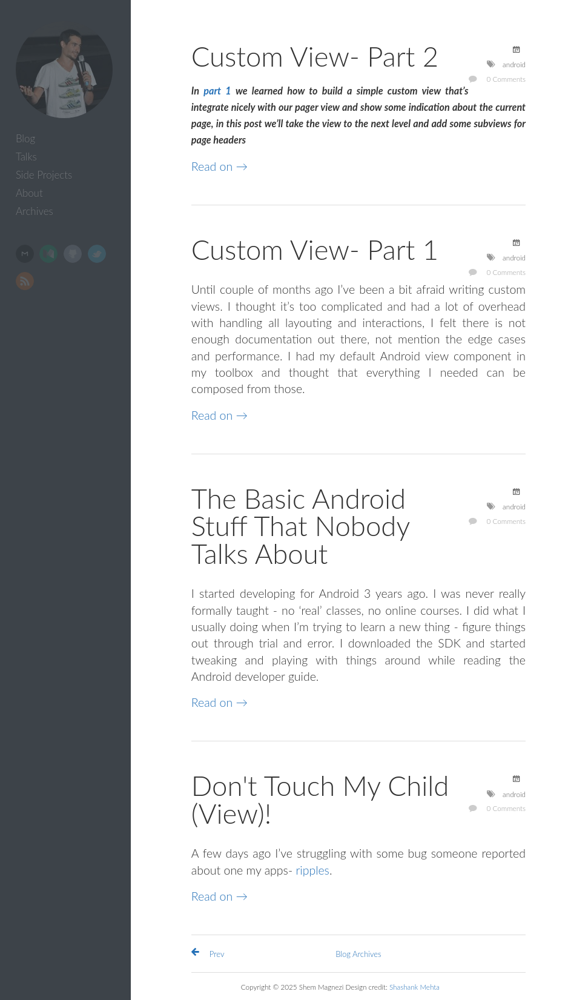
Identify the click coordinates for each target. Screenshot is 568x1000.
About (29, 193)
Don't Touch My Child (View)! (320, 799)
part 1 (217, 90)
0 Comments (506, 79)
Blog (25, 138)
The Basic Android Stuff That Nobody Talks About (300, 526)
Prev (217, 954)
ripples (312, 870)
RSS (25, 281)
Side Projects (44, 174)
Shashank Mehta (414, 986)
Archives (34, 211)
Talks (26, 156)
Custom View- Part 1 (314, 249)
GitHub (73, 254)
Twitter (97, 254)
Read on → (219, 166)
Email (25, 254)
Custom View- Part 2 (314, 56)
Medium (48, 254)
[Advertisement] (68, 487)
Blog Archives (358, 954)
